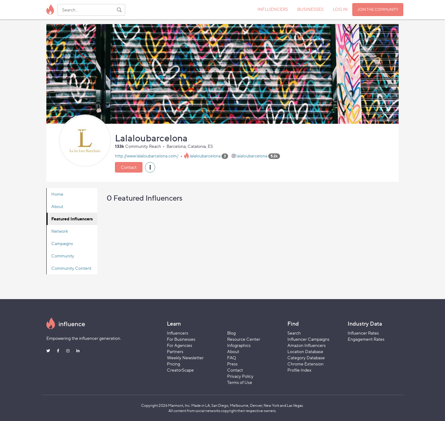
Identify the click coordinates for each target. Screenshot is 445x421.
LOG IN (340, 9)
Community (62, 255)
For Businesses (181, 339)
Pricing (173, 363)
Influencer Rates (363, 333)
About (57, 206)
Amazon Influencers (306, 345)
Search (294, 333)
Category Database (306, 357)
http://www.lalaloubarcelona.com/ (147, 155)
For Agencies (179, 345)
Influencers (177, 333)
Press (232, 363)
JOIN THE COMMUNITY (377, 9)
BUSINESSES (310, 9)
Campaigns (62, 243)
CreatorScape (180, 370)
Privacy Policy (240, 376)
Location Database (305, 351)
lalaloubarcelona (205, 155)
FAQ (231, 357)
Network (59, 231)
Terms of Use (239, 382)
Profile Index (299, 370)
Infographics (239, 345)
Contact (129, 167)
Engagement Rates (366, 339)
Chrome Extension (305, 363)
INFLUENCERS (272, 9)
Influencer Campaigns (308, 339)
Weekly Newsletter (185, 357)
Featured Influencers (72, 218)
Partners (175, 351)
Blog (231, 333)
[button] (150, 167)
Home (57, 194)
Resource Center (243, 339)
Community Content (71, 268)
